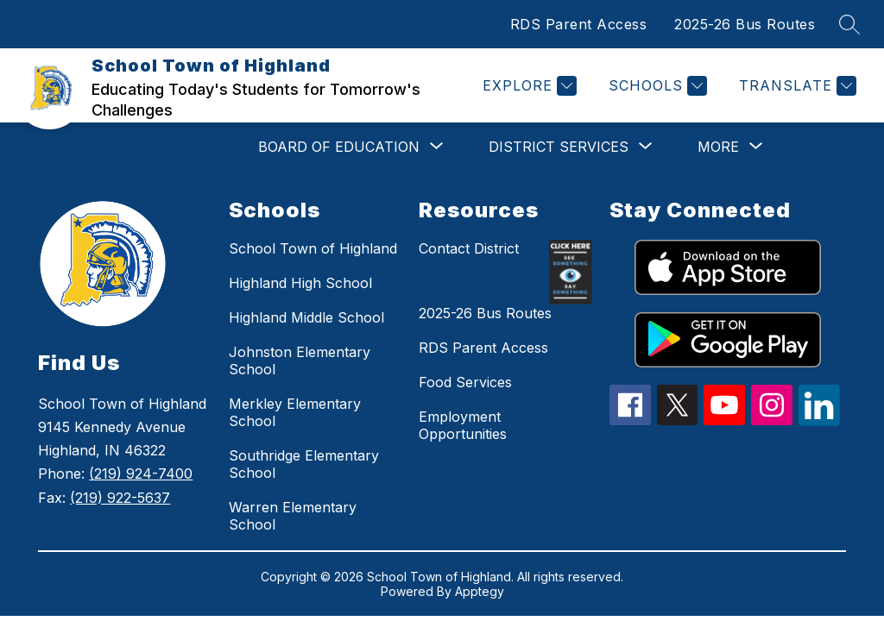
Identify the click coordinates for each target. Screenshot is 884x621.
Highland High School (300, 283)
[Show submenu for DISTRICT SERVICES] (558, 146)
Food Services (465, 382)
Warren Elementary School (293, 516)
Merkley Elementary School (295, 412)
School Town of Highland (313, 248)
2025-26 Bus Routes (744, 24)
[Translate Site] (795, 86)
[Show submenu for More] (718, 146)
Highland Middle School (306, 317)
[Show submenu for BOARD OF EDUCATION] (339, 146)
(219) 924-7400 (141, 473)
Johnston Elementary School (299, 360)
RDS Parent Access (578, 24)
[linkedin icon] (819, 421)
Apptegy (479, 591)
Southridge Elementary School (304, 464)
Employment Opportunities (463, 425)
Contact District (469, 248)
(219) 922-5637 (120, 497)
